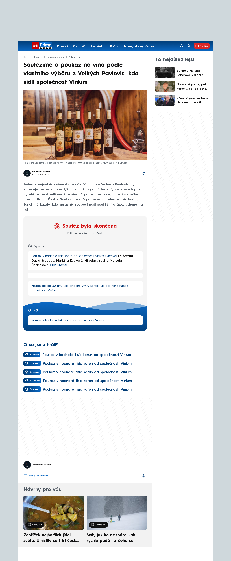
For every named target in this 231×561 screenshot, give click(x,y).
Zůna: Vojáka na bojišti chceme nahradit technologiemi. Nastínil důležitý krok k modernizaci (193, 101)
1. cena (34, 355)
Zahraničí (79, 46)
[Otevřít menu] (26, 45)
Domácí (62, 46)
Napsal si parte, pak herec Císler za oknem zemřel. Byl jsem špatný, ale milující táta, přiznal (193, 87)
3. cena (34, 372)
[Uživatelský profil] (188, 46)
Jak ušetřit (98, 46)
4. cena (35, 380)
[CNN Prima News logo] (42, 45)
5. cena (34, 389)
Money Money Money (139, 46)
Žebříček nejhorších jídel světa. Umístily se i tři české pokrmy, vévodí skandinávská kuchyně (51, 538)
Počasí (114, 46)
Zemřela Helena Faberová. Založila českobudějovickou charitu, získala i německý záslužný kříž (192, 73)
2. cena (34, 363)
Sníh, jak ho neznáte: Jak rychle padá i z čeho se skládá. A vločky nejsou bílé (114, 538)
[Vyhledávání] (182, 46)
